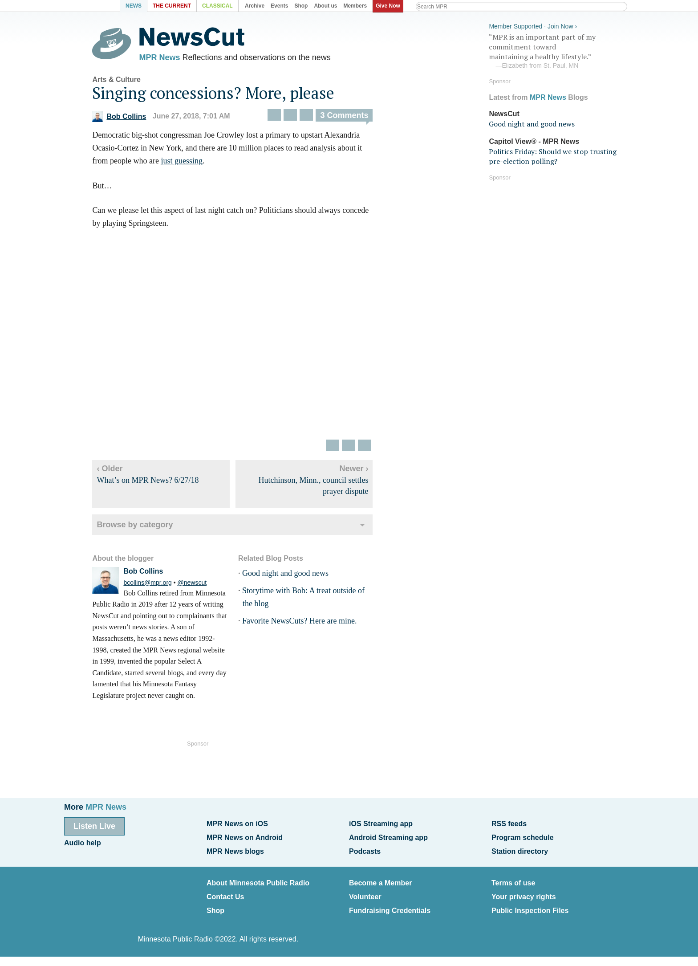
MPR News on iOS (237, 823)
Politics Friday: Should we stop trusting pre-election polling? (553, 155)
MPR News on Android (245, 836)
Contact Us (225, 893)
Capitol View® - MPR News (534, 140)
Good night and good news (291, 575)
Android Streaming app (388, 836)
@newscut (198, 584)
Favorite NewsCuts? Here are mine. (305, 622)
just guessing (188, 162)
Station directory (519, 849)
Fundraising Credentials (389, 905)
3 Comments (350, 117)
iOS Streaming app (381, 823)
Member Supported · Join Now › (533, 25)
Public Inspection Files (529, 905)
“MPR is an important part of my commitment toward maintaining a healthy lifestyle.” (555, 50)
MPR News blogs (235, 849)
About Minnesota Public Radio (258, 880)
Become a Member (380, 880)
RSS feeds (509, 823)
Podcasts (365, 849)
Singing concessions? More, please (219, 94)
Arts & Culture (122, 81)
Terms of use (513, 880)
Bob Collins (125, 118)
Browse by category (141, 526)
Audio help (82, 842)
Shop (215, 905)
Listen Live (94, 826)
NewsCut (504, 112)
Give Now (389, 6)
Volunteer (365, 893)
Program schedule (522, 836)
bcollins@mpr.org (154, 584)
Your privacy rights (523, 893)
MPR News (165, 57)
